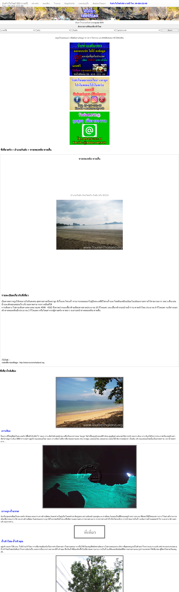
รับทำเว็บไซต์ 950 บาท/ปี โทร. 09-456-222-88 (128, 3)
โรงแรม (57, 3)
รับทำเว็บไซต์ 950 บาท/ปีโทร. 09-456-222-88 (15, 4)
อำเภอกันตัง (20, 149)
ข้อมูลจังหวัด (69, 3)
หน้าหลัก (35, 3)
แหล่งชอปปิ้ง (84, 3)
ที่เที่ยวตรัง (6, 149)
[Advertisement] (89, 177)
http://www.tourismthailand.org (31, 362)
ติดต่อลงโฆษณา (99, 3)
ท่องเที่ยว (46, 3)
